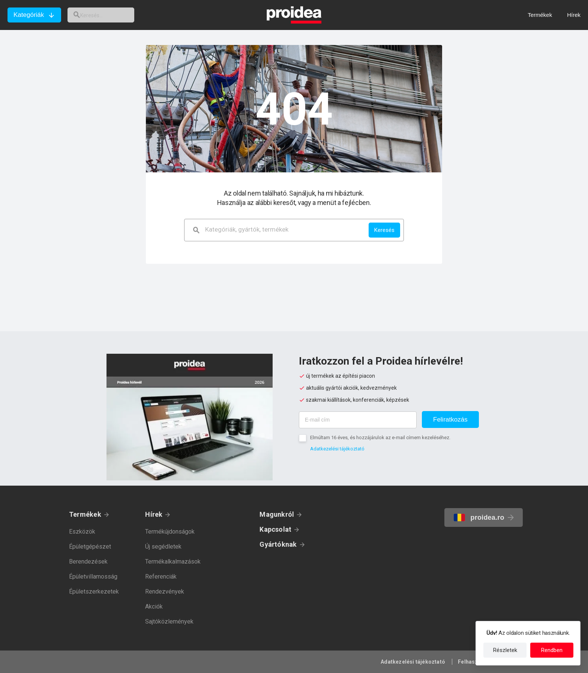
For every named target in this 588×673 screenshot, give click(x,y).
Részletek (505, 650)
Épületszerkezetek (94, 591)
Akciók (154, 606)
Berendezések (88, 561)
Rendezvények (164, 591)
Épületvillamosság (93, 576)
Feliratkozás (450, 419)
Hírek (153, 514)
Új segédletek (163, 546)
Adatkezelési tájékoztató (337, 449)
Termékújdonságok (170, 531)
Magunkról (277, 514)
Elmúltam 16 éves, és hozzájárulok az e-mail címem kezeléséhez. (380, 437)
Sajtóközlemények (169, 621)
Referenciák (161, 576)
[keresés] (108, 14)
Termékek (85, 514)
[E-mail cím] (358, 419)
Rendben (551, 650)
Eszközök (82, 531)
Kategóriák (29, 14)
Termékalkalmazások (173, 561)
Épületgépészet (90, 546)
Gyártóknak (278, 544)
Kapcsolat (275, 529)
